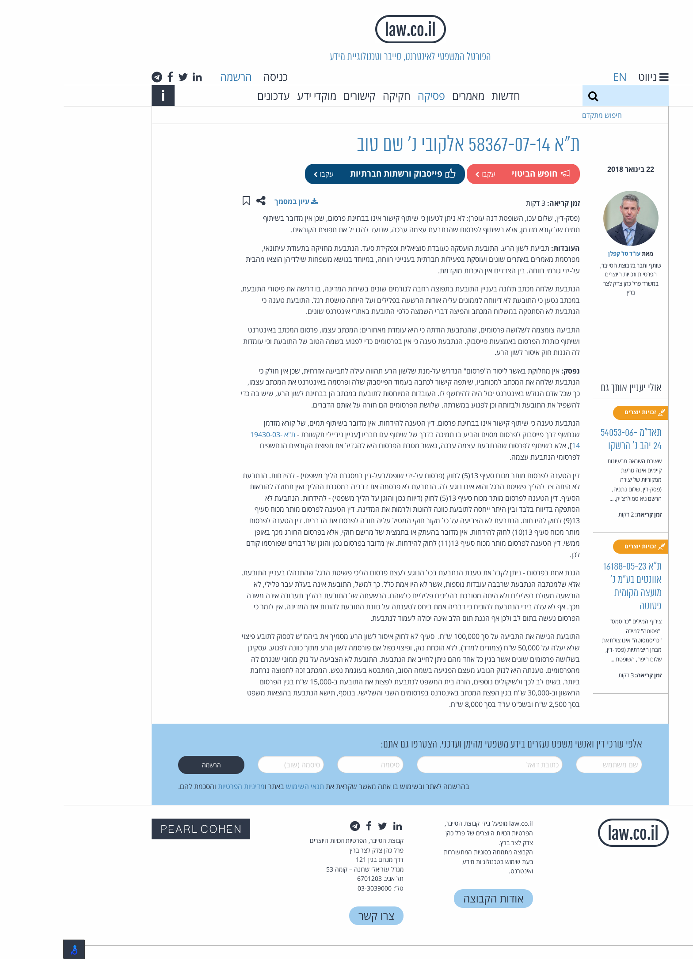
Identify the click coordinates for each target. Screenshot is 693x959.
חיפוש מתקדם (538, 115)
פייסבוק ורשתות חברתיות (338, 173)
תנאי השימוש (241, 786)
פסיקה (367, 95)
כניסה (212, 76)
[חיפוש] (529, 95)
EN (556, 76)
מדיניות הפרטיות (177, 786)
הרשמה (172, 76)
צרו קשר (313, 915)
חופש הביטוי (477, 173)
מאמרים (404, 95)
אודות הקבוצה (430, 898)
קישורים (296, 95)
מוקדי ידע (253, 95)
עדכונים (210, 95)
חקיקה (333, 95)
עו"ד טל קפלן (560, 253)
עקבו (421, 174)
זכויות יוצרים (581, 412)
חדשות (442, 95)
